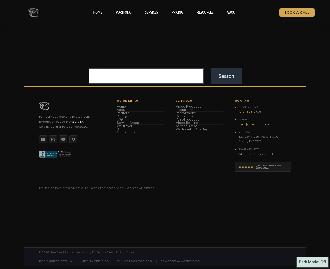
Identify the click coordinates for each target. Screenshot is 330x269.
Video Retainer (188, 123)
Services (151, 12)
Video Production (190, 106)
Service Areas (128, 123)
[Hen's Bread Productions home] (72, 106)
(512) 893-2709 (249, 112)
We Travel (124, 126)
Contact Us (126, 132)
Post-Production (189, 119)
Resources (205, 12)
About (232, 12)
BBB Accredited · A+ (56, 261)
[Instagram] (53, 139)
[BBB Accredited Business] (56, 154)
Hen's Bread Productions (65, 252)
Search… (96, 65)
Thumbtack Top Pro (134, 261)
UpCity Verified (95, 261)
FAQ (120, 119)
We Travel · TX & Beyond (195, 129)
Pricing (177, 12)
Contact (131, 252)
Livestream (184, 110)
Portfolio (123, 12)
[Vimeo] (73, 139)
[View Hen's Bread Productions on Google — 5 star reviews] (263, 167)
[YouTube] (63, 139)
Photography (186, 113)
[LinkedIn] (43, 139)
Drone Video (186, 116)
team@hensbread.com (255, 124)
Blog (120, 129)
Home (97, 12)
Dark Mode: (312, 262)
